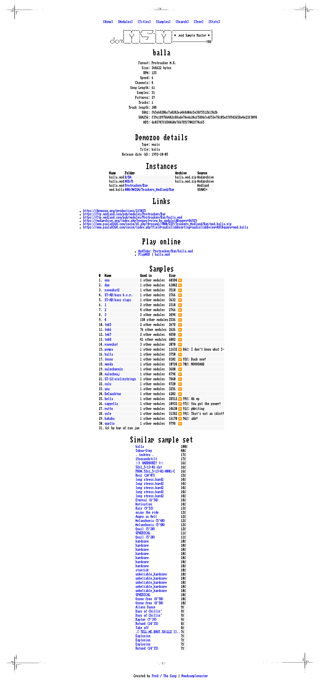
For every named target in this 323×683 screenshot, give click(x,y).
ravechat (111, 344)
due (107, 285)
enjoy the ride (147, 512)
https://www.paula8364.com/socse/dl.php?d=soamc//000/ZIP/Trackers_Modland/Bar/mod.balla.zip (157, 224)
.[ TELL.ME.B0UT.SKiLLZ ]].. (158, 632)
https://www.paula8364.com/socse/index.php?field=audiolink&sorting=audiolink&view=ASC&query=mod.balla (165, 227)
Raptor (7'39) (146, 619)
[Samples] (163, 21)
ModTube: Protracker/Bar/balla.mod (165, 251)
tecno (109, 359)
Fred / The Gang (164, 676)
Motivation (144, 504)
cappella (111, 403)
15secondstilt (146, 459)
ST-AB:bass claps (118, 300)
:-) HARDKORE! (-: (150, 463)
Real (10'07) (145, 475)
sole (108, 413)
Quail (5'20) (145, 529)
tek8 (108, 339)
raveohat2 (112, 290)
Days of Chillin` (149, 611)
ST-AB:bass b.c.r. (119, 295)
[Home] (108, 21)
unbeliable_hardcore (151, 574)
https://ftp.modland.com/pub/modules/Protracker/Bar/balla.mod (132, 217)
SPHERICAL (143, 533)
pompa (109, 349)
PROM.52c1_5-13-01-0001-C (155, 471)
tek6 (108, 329)
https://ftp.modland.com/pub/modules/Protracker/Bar (124, 214)
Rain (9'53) (145, 508)
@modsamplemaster (194, 676)
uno (107, 280)
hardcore (142, 541)
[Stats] (214, 21)
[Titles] (144, 21)
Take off (142, 627)
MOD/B (129, 181)
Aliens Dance (145, 607)
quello (110, 423)
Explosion (143, 636)
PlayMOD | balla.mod (154, 254)
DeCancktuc (113, 394)
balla (109, 354)
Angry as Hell (146, 516)
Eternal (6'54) (147, 500)
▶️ (180, 279)
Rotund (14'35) (147, 623)
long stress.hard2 (150, 479)
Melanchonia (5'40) (150, 520)
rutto (109, 408)
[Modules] (125, 21)
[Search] (182, 21)
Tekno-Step (144, 450)
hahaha (110, 418)
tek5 (108, 324)
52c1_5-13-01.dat (149, 467)
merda (109, 364)
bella (109, 398)
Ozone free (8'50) (150, 599)
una (107, 389)
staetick (142, 570)
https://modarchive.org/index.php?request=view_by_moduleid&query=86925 (140, 220)
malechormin (114, 369)
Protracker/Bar (136, 185)
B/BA (128, 177)
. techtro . (145, 455)
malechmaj (112, 374)
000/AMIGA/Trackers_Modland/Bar (149, 189)
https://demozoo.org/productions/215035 (114, 210)
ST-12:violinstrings (120, 379)
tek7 (108, 334)
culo (108, 384)
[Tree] (199, 21)
